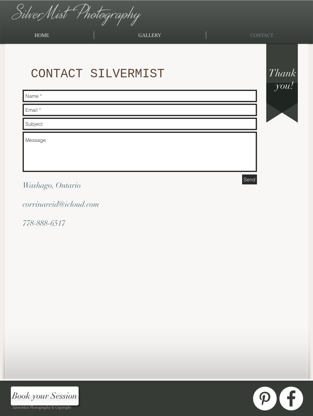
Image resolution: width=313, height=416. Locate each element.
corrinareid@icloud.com (61, 204)
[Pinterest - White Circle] (265, 398)
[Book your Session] (45, 396)
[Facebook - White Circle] (291, 398)
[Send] (249, 179)
